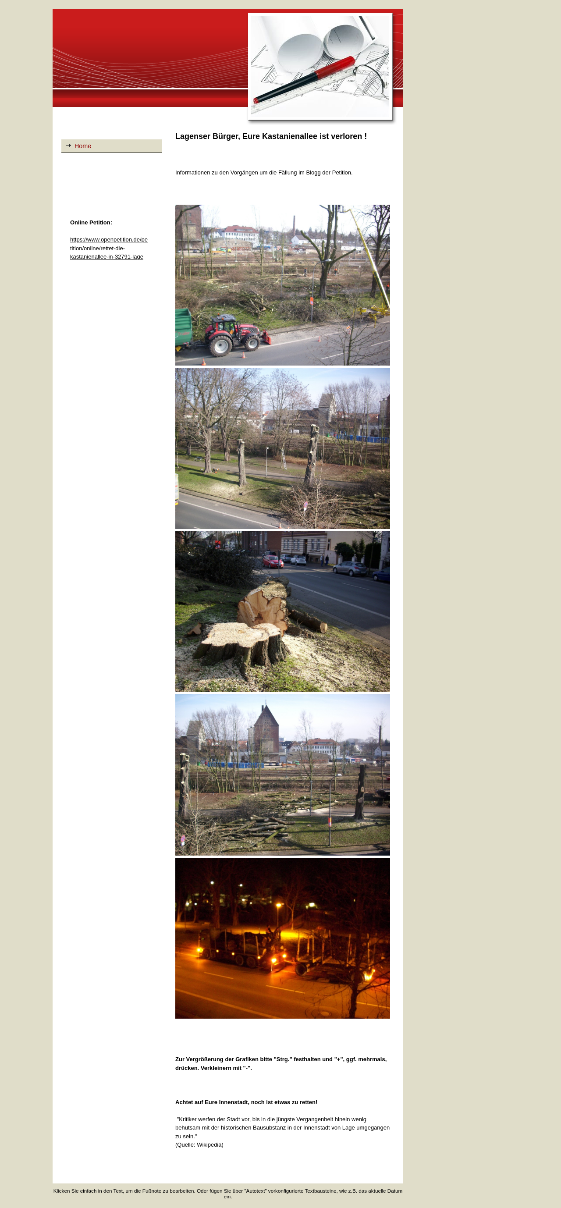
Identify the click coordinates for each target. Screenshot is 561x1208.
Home (83, 145)
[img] (228, 67)
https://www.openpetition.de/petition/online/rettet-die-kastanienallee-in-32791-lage (109, 248)
